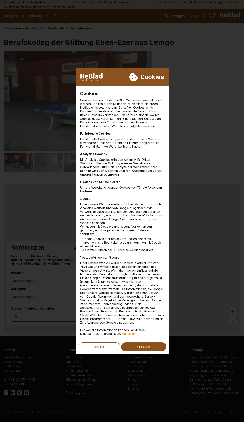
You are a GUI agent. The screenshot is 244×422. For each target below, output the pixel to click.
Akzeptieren (144, 346)
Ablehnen (98, 346)
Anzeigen (128, 334)
